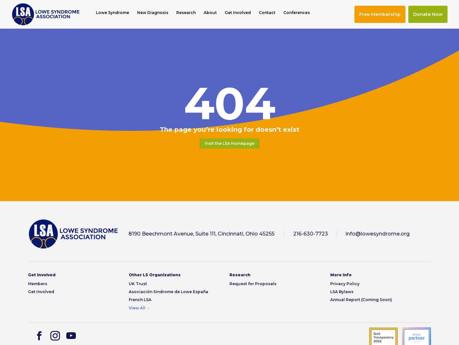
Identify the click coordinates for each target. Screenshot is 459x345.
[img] (45, 14)
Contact (267, 13)
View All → (139, 308)
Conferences (296, 13)
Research (186, 13)
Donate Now (428, 14)
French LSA (140, 299)
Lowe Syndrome (112, 13)
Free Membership (380, 14)
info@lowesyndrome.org (378, 234)
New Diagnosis (152, 13)
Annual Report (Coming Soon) (361, 299)
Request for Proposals (252, 283)
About (210, 13)
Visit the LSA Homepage (229, 143)
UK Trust (138, 283)
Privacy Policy (345, 283)
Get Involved (238, 13)
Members (37, 283)
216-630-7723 (310, 234)
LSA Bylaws (341, 291)
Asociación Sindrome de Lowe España (168, 291)
